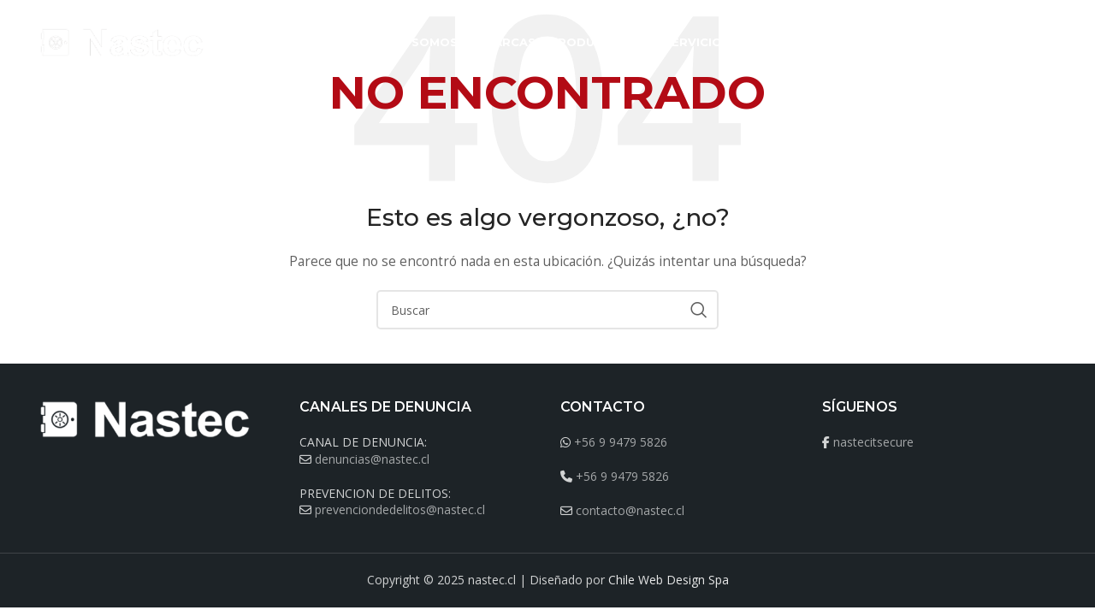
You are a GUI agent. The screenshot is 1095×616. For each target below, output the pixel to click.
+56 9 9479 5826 (620, 442)
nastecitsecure (873, 442)
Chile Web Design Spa (668, 580)
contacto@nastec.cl (630, 510)
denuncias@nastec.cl (372, 459)
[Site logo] (123, 41)
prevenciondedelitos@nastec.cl (400, 509)
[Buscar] (1049, 43)
